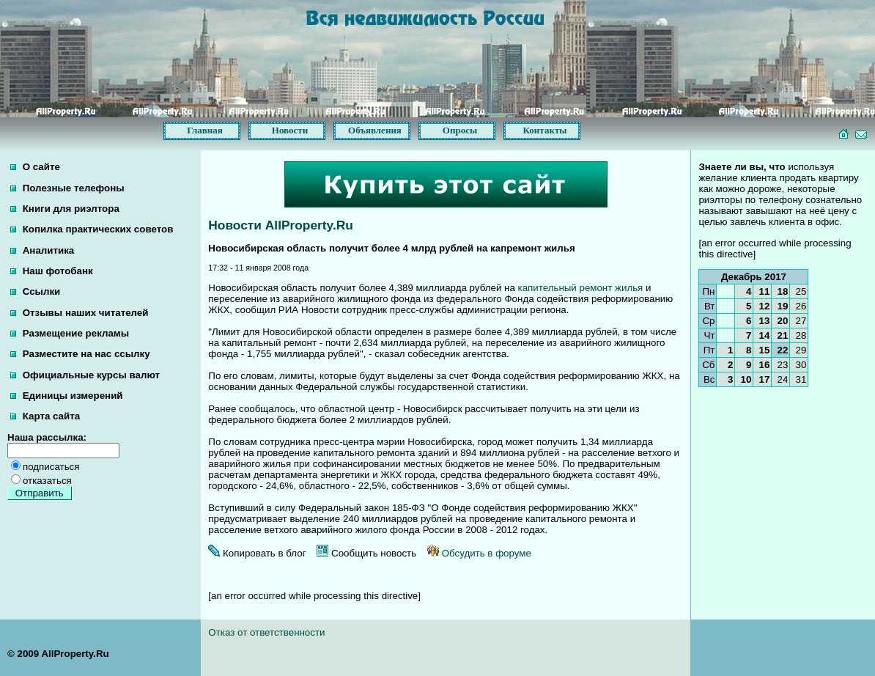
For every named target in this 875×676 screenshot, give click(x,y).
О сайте (35, 166)
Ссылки (35, 291)
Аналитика (42, 250)
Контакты (545, 130)
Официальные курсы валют (85, 375)
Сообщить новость (366, 553)
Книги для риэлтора (64, 208)
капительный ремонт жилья (580, 287)
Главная (205, 130)
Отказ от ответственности (266, 632)
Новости (290, 130)
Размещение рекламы (69, 333)
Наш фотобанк (51, 270)
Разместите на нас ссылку (80, 353)
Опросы (460, 130)
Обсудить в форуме (479, 553)
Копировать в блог (257, 553)
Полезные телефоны (67, 188)
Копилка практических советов (91, 229)
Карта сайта (45, 416)
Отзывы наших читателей (79, 312)
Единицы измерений (66, 395)
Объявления (375, 130)
